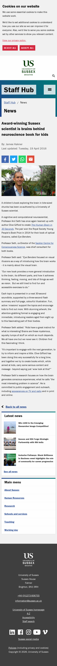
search (53, 76)
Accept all (27, 47)
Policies (12, 647)
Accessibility (28, 617)
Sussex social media (28, 639)
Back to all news (16, 407)
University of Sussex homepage (28, 609)
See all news (10, 471)
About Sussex (11, 489)
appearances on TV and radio (26, 391)
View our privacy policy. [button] (14, 40)
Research (9, 505)
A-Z (28, 613)
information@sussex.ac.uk (28, 600)
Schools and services (15, 513)
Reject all (10, 47)
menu (49, 89)
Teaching (9, 521)
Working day (11, 529)
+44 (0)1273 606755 (29, 595)
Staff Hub (19, 89)
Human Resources (14, 497)
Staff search (28, 621)
